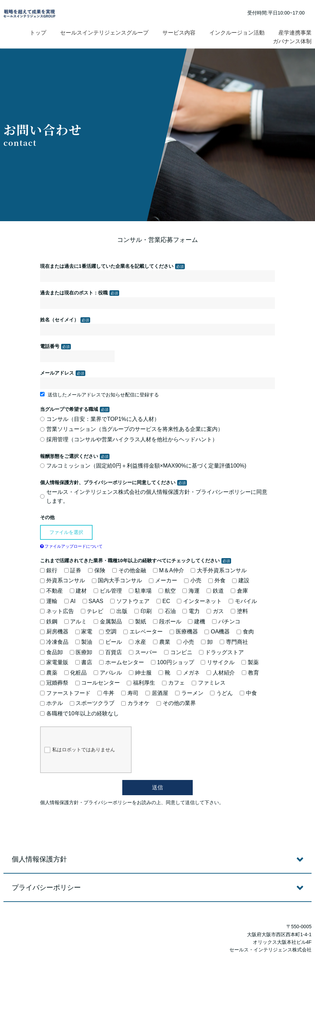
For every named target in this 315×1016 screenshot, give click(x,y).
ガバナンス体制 (292, 41)
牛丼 (106, 693)
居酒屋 (156, 693)
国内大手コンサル (117, 580)
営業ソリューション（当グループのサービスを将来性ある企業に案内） (131, 429)
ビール (110, 642)
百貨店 (110, 652)
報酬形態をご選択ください (69, 456)
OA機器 (217, 631)
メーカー (163, 580)
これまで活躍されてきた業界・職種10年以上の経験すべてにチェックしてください (130, 560)
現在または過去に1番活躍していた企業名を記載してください (106, 266)
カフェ (173, 683)
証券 (73, 570)
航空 (167, 591)
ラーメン (189, 693)
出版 (118, 611)
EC (163, 601)
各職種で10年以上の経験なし (79, 713)
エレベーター (143, 631)
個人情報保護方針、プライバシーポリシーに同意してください (107, 482)
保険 (96, 570)
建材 (78, 591)
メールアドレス (57, 373)
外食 (217, 580)
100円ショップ (172, 662)
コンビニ (178, 652)
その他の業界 (176, 703)
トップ (38, 33)
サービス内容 (178, 33)
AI (70, 601)
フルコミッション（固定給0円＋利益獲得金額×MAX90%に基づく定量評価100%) (143, 466)
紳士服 (140, 673)
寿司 (130, 693)
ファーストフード (65, 693)
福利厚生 (141, 683)
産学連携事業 (295, 33)
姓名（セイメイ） (59, 319)
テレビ (92, 611)
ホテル (51, 703)
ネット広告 (57, 611)
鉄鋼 (48, 621)
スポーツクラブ (92, 703)
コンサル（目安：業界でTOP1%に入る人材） (100, 419)
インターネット (199, 601)
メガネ (188, 673)
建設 (240, 580)
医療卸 (81, 652)
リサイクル (218, 662)
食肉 (245, 631)
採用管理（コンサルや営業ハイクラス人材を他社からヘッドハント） (129, 439)
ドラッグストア (221, 652)
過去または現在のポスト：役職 (74, 292)
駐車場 (140, 591)
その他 (47, 517)
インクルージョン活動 (237, 33)
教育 (250, 673)
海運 (191, 591)
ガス (215, 611)
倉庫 (239, 591)
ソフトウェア (130, 601)
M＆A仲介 (168, 570)
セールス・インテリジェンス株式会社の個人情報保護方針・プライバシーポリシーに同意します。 (153, 496)
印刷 (143, 611)
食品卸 (51, 652)
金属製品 (108, 621)
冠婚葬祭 (54, 683)
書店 (84, 662)
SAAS (93, 601)
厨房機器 (54, 631)
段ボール (167, 621)
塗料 (239, 611)
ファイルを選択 (66, 532)
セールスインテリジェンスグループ (104, 33)
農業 (161, 642)
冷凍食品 (54, 642)
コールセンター (97, 683)
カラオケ (135, 703)
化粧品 (75, 673)
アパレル (108, 673)
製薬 (250, 662)
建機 (196, 621)
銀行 (48, 570)
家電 (84, 631)
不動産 (51, 591)
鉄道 (215, 591)
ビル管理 (108, 591)
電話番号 (49, 346)
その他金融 (129, 570)
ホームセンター (121, 662)
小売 (192, 580)
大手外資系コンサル (219, 570)
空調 (107, 631)
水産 (137, 642)
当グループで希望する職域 (69, 409)
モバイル (243, 601)
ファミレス (209, 683)
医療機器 (184, 631)
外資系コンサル (62, 580)
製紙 (137, 621)
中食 (248, 693)
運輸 (48, 601)
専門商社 (234, 642)
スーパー (143, 652)
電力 (191, 611)
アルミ (75, 621)
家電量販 (54, 662)
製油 (84, 642)
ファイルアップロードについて (71, 546)
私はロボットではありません (79, 750)
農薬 (48, 673)
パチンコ (226, 621)
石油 (167, 611)
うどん (221, 693)
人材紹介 (221, 673)
